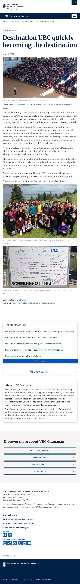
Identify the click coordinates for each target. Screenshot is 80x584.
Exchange (21, 300)
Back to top (9, 556)
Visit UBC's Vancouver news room (18, 523)
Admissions (39, 457)
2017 (10, 21)
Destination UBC (22, 104)
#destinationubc (12, 165)
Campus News (10, 30)
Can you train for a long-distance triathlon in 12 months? (31, 338)
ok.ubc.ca (39, 418)
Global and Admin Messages (16, 528)
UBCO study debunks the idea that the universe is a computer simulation (39, 331)
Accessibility (46, 579)
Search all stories (10, 515)
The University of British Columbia (29, 5)
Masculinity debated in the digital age (23, 356)
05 (19, 21)
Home (5, 21)
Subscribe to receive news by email (19, 519)
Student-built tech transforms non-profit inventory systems (33, 344)
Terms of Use (25, 579)
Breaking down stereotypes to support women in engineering (34, 350)
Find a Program (39, 450)
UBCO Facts (39, 471)
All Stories (40, 361)
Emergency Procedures (11, 579)
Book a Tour (39, 464)
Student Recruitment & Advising (39, 303)
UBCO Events (41, 372)
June (15, 21)
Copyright (36, 579)
